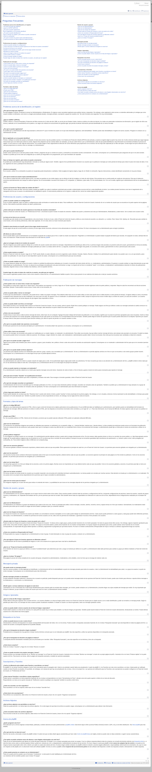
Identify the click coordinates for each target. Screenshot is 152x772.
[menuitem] (130, 11)
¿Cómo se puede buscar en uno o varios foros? (89, 59)
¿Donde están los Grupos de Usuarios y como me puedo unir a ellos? (95, 31)
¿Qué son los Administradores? (85, 26)
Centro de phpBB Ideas (83, 734)
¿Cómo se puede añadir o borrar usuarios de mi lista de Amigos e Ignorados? (97, 53)
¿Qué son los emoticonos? (10, 91)
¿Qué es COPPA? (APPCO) (10, 28)
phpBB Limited (70, 724)
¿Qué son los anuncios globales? (11, 95)
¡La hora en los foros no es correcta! (12, 48)
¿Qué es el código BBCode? (10, 88)
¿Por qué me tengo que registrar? (12, 26)
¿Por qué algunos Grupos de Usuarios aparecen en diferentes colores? (95, 34)
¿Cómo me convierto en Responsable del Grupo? (90, 33)
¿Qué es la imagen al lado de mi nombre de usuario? (17, 53)
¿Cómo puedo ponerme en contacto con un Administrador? (92, 93)
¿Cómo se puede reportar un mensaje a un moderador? (17, 78)
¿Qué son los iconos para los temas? (12, 101)
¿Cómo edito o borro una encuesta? (12, 71)
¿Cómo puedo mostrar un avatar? (12, 54)
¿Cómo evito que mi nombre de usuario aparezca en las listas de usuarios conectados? (25, 46)
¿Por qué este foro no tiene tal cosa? (86, 90)
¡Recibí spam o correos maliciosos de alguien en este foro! (92, 46)
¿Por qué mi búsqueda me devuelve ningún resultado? (91, 61)
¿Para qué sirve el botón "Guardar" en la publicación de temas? (19, 79)
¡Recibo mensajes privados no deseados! (88, 45)
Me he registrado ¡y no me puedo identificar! (14, 31)
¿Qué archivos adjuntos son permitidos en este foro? (91, 81)
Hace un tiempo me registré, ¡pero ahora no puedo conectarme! (19, 34)
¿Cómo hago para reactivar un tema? (13, 82)
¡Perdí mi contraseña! (8, 36)
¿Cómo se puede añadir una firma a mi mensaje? (16, 66)
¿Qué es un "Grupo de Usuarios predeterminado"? (90, 36)
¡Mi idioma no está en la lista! (10, 51)
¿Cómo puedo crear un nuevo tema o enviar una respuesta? (18, 63)
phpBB (47, 237)
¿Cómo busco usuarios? (83, 64)
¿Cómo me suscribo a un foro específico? (88, 74)
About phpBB (136, 724)
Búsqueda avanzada (144, 5)
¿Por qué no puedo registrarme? (11, 29)
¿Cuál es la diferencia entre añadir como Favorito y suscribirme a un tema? (96, 71)
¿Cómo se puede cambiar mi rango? (12, 56)
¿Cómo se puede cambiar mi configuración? (14, 45)
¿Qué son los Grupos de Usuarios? (86, 29)
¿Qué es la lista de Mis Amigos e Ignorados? (88, 52)
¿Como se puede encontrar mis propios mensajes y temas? (92, 65)
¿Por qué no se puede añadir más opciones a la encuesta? (18, 70)
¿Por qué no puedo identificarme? (12, 33)
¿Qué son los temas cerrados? (11, 99)
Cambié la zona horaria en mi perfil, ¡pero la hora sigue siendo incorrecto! (22, 49)
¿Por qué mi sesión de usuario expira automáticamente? (17, 37)
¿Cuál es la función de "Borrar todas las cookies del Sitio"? (18, 39)
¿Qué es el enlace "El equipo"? (85, 37)
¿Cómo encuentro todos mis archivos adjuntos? (89, 83)
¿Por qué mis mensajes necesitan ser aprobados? (16, 81)
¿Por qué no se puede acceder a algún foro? (14, 73)
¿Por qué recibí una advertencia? (11, 76)
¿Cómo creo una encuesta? (10, 68)
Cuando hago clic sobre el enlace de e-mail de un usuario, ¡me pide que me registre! (25, 58)
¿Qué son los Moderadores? (84, 28)
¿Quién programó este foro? (84, 89)
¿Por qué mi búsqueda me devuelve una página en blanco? (92, 62)
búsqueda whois (138, 741)
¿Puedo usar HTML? (8, 90)
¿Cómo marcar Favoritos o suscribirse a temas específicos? (92, 73)
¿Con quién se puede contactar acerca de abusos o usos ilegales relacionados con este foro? (101, 92)
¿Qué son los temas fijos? (10, 98)
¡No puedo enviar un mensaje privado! (87, 43)
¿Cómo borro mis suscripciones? (85, 76)
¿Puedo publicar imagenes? (10, 93)
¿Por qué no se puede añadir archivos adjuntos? (15, 74)
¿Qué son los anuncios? (9, 96)
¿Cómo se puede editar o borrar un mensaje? (15, 65)
